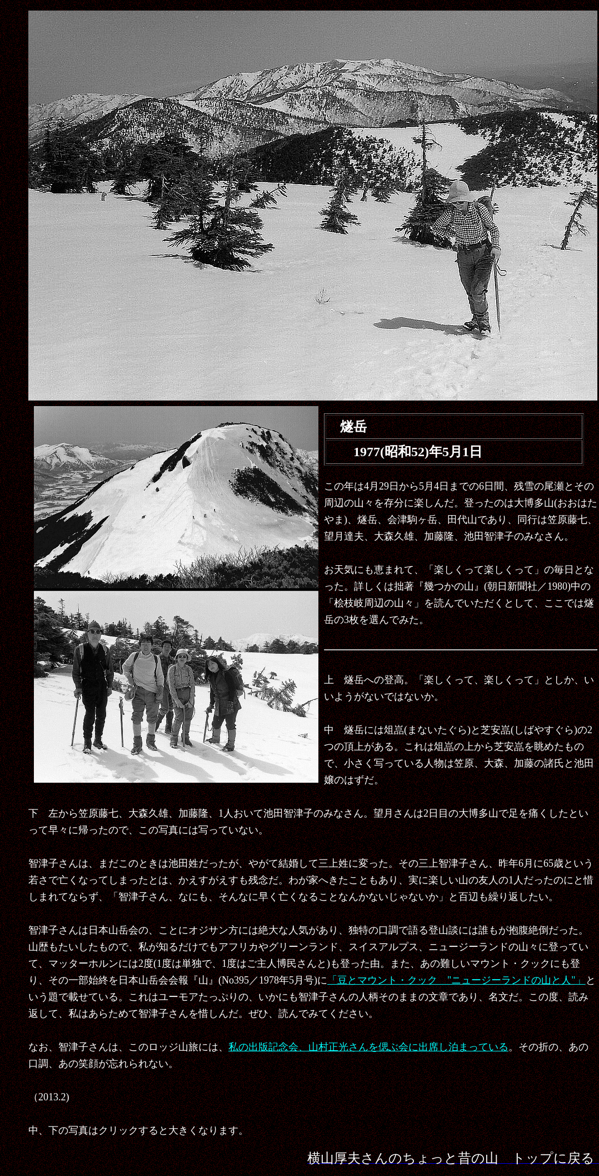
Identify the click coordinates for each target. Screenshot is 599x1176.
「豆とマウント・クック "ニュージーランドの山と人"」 (456, 980)
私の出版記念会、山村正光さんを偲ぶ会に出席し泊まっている (368, 1047)
